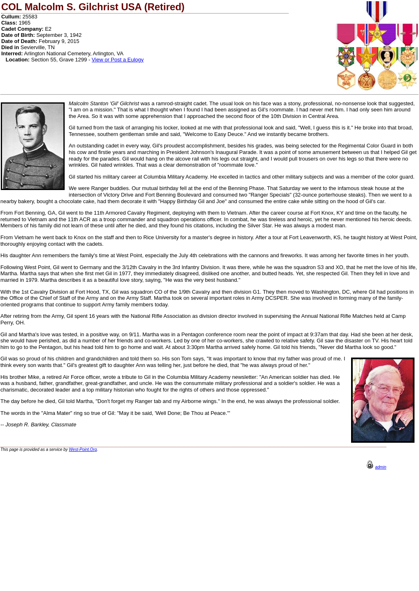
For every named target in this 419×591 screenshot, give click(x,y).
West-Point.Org (83, 449)
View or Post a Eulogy (118, 60)
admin (380, 467)
